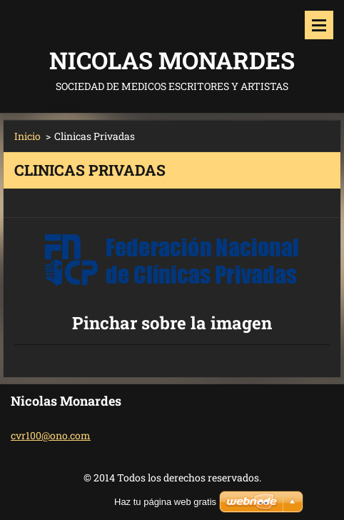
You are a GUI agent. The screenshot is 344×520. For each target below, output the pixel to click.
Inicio (27, 136)
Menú (319, 25)
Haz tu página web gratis (165, 501)
